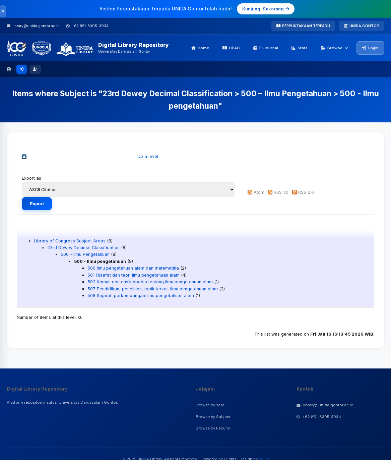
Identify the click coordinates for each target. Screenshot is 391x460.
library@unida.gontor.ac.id (325, 405)
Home (200, 48)
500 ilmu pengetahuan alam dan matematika (133, 268)
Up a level (147, 156)
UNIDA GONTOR (361, 25)
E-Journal (265, 48)
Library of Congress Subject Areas (70, 240)
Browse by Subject (213, 416)
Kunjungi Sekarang (265, 8)
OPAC (231, 48)
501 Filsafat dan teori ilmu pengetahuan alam (133, 275)
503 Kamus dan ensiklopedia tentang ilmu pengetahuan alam (150, 281)
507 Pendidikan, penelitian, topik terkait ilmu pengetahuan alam (152, 288)
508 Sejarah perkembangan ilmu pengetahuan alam (140, 295)
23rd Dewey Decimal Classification (83, 247)
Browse (334, 48)
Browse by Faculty (213, 428)
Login (370, 48)
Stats (299, 48)
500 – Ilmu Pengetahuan (85, 254)
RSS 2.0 (306, 192)
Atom (259, 192)
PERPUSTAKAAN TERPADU (303, 25)
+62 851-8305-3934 (319, 416)
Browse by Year (210, 405)
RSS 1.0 (281, 192)
